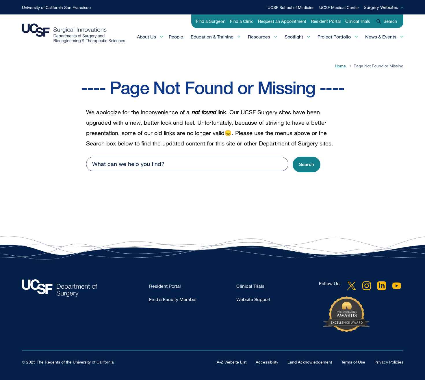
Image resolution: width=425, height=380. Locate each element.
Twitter (351, 285)
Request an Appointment (282, 21)
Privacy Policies (388, 361)
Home (340, 65)
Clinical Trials (357, 21)
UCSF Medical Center (339, 7)
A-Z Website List (231, 361)
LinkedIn (381, 285)
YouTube (396, 285)
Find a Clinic (241, 21)
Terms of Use (353, 361)
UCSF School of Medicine (291, 7)
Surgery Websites (381, 7)
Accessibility (267, 361)
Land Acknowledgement (309, 361)
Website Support (253, 299)
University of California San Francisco (56, 7)
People (176, 37)
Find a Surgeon (210, 21)
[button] (306, 165)
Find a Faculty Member (173, 299)
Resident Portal (326, 21)
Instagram (366, 285)
